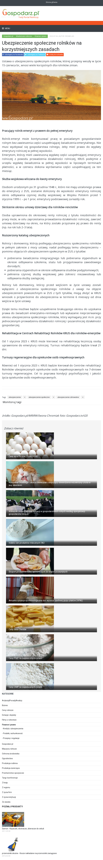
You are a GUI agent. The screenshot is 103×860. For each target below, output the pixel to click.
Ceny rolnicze (7, 710)
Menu (7, 28)
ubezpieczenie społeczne (39, 397)
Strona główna (51, 2)
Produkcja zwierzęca (11, 768)
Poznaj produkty (12, 806)
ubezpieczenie (15, 397)
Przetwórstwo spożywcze (13, 773)
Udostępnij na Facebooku (13, 54)
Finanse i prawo (40, 36)
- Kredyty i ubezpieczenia (12, 728)
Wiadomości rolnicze (24, 36)
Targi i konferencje (10, 778)
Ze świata (6, 802)
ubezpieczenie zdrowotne (68, 397)
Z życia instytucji (9, 797)
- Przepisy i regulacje (10, 738)
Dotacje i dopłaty (9, 715)
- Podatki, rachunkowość (12, 733)
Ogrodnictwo (7, 758)
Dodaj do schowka (55, 54)
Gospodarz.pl (7, 744)
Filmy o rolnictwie (9, 720)
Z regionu (6, 787)
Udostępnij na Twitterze (35, 54)
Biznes (5, 705)
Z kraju (5, 783)
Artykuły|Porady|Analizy (12, 700)
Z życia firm (7, 792)
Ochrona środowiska (10, 754)
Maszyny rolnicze (9, 749)
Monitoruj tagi (12, 402)
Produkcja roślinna (10, 763)
